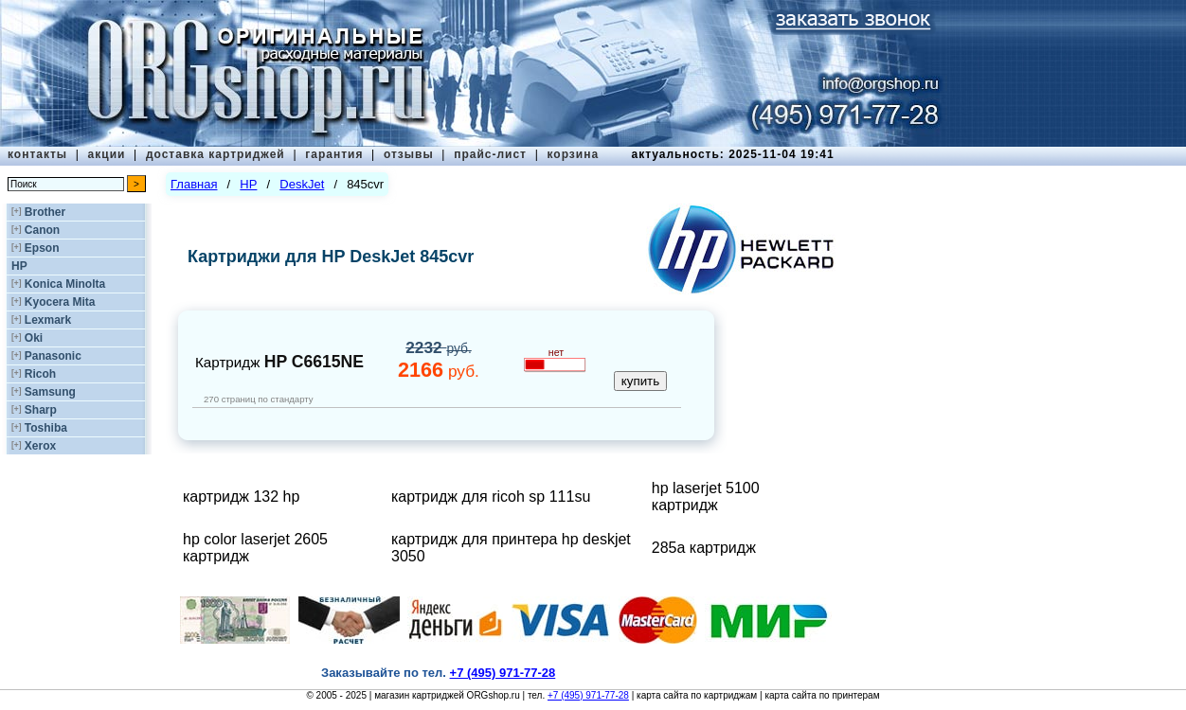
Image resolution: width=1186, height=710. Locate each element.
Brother (45, 212)
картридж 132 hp (241, 496)
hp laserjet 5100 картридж (706, 496)
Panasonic (53, 356)
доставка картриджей (215, 154)
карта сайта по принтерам (821, 695)
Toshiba (46, 428)
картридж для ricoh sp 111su (490, 496)
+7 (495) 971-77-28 (588, 695)
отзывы (409, 154)
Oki (34, 338)
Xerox (40, 446)
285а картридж (704, 548)
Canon (42, 230)
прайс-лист (490, 154)
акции (107, 154)
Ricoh (40, 374)
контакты (37, 154)
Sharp (41, 410)
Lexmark (48, 320)
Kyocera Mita (60, 302)
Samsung (50, 392)
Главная (194, 184)
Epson (42, 248)
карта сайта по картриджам (697, 695)
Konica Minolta (65, 284)
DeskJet (301, 184)
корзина (573, 154)
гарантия (334, 154)
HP (19, 266)
